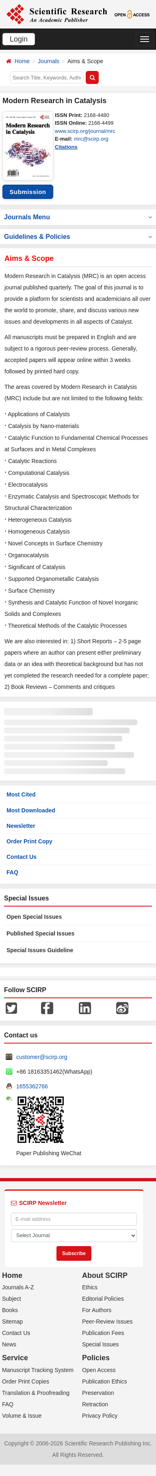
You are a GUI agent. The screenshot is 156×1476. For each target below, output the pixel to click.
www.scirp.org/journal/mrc (85, 131)
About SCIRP (105, 1275)
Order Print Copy (29, 841)
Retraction (95, 1404)
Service (15, 1358)
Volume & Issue (21, 1415)
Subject (11, 1298)
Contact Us (21, 857)
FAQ (12, 872)
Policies (96, 1358)
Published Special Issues (40, 933)
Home (22, 61)
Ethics (90, 1287)
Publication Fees (103, 1333)
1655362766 (32, 1086)
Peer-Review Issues (107, 1321)
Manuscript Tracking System (38, 1370)
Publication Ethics (104, 1381)
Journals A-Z (18, 1287)
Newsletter (20, 826)
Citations (66, 147)
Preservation (98, 1393)
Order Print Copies (25, 1381)
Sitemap (12, 1321)
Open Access (99, 1370)
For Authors (96, 1310)
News (9, 1344)
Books (10, 1310)
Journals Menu (78, 217)
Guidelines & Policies (78, 236)
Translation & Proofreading (35, 1393)
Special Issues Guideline (39, 950)
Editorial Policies (103, 1298)
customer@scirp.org (41, 1057)
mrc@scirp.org (91, 139)
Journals (48, 61)
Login (19, 39)
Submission (27, 191)
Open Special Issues (34, 916)
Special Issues (100, 1344)
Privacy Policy (99, 1415)
